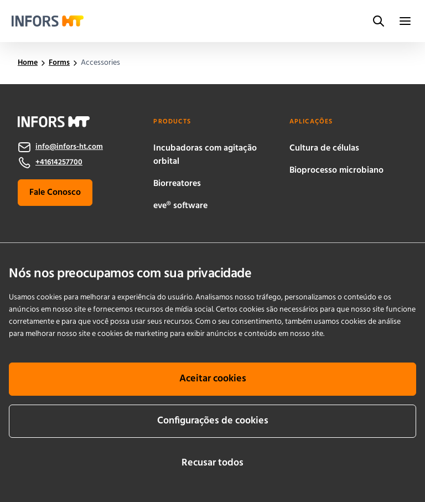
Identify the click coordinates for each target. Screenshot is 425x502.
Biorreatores (177, 184)
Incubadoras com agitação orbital (205, 155)
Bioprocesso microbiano (336, 170)
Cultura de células (324, 148)
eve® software (180, 206)
